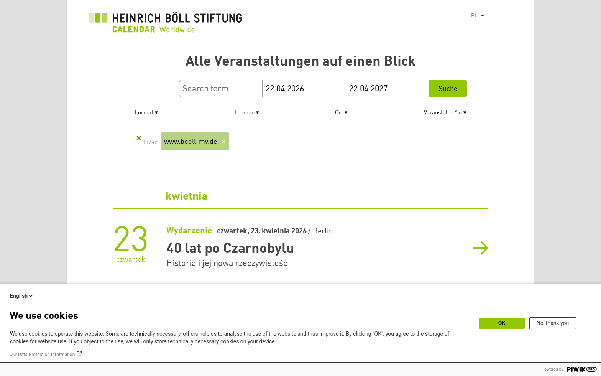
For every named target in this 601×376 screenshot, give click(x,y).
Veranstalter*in (443, 113)
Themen (244, 113)
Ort (339, 113)
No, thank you (553, 323)
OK (502, 323)
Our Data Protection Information (42, 354)
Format (144, 113)
